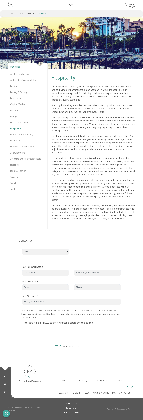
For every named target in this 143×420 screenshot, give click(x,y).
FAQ (114, 393)
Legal (20, 13)
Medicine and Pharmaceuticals (25, 159)
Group (65, 380)
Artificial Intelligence (20, 74)
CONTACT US (124, 393)
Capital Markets (18, 104)
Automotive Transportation (23, 80)
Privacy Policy (64, 328)
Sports (13, 183)
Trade (13, 189)
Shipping (14, 177)
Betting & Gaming (19, 92)
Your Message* (44, 296)
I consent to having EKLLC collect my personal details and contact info (58, 337)
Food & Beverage (19, 122)
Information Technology (21, 134)
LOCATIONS (63, 393)
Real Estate (16, 165)
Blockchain (15, 98)
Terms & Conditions (71, 413)
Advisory (83, 380)
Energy (13, 116)
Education (15, 110)
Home (12, 13)
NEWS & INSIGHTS (101, 393)
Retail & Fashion (18, 171)
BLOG (87, 393)
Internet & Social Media (22, 147)
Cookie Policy (71, 403)
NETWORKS (77, 393)
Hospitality (15, 128)
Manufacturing (17, 153)
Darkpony (131, 409)
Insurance (15, 140)
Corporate (103, 380)
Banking (14, 86)
